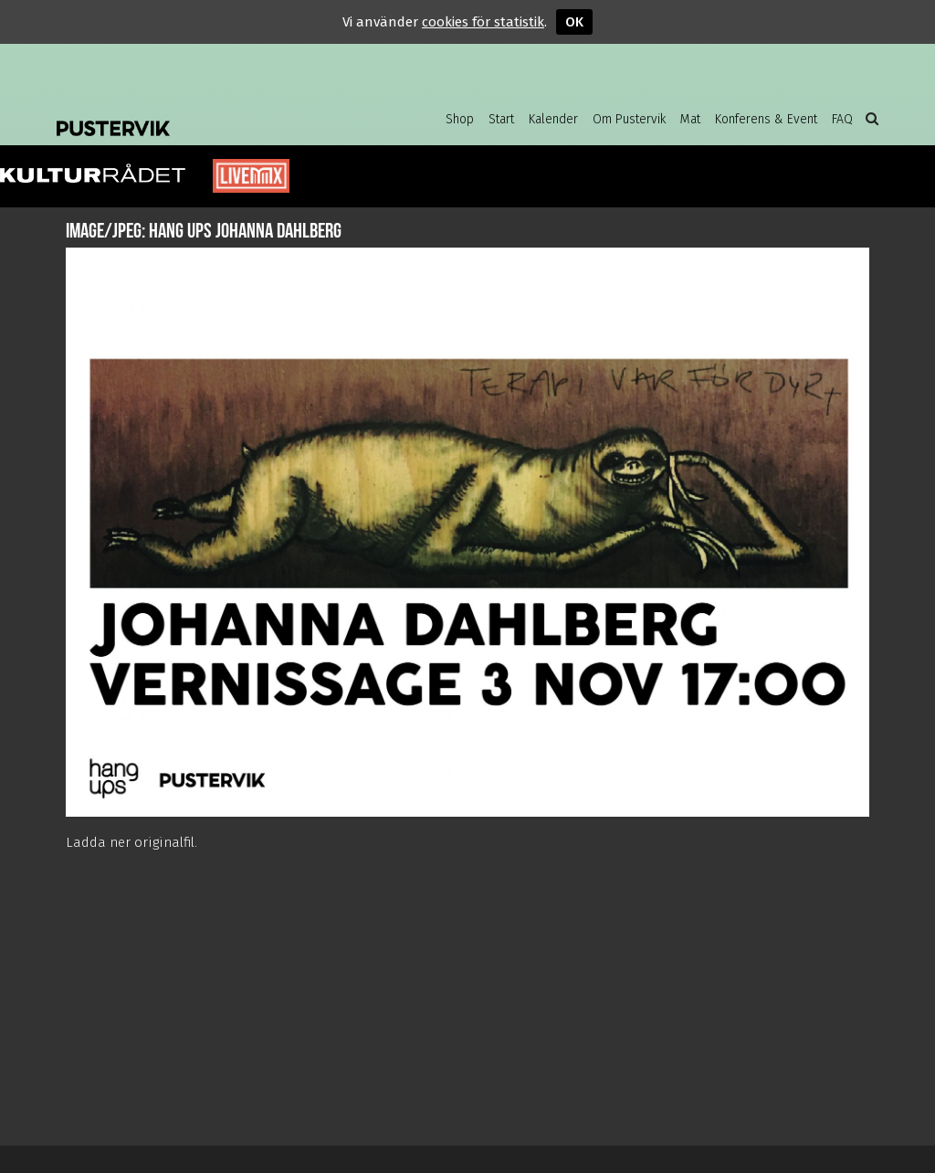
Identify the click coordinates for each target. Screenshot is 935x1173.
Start (501, 119)
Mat (690, 119)
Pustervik (203, 114)
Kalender (553, 119)
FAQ (842, 119)
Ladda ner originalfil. (131, 842)
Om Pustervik (629, 119)
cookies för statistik (483, 22)
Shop (460, 119)
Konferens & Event (766, 119)
